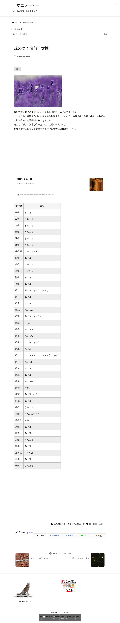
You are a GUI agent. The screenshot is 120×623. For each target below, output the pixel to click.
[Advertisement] (60, 153)
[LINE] (84, 535)
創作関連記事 (28, 22)
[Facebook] (55, 535)
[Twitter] (40, 535)
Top (15, 22)
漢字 (95, 524)
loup (31, 532)
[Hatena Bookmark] (69, 535)
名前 (101, 524)
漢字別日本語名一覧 (76, 524)
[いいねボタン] (17, 69)
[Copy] (99, 535)
